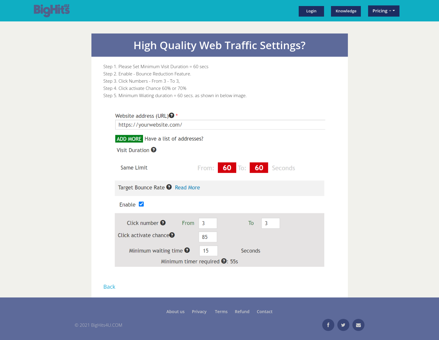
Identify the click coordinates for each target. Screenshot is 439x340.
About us (176, 311)
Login (311, 11)
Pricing (382, 11)
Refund (242, 311)
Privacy (200, 311)
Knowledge (346, 11)
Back (109, 286)
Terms (221, 311)
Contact (264, 311)
